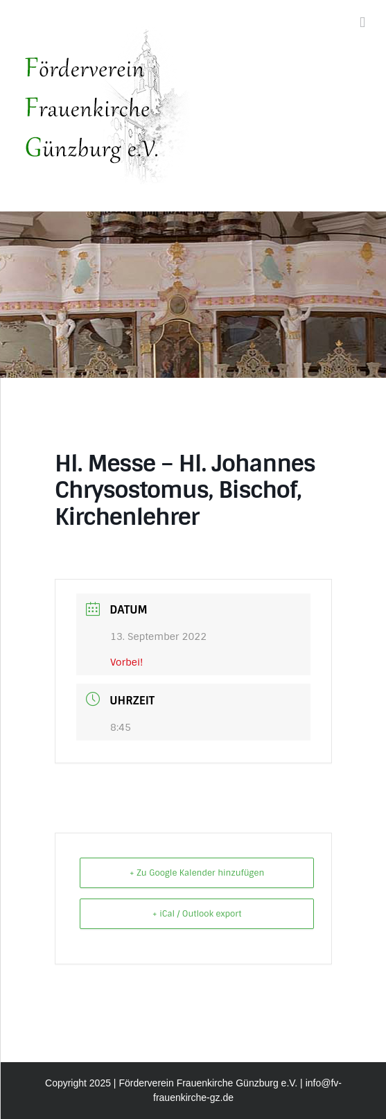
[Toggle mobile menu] (362, 22)
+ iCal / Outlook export (197, 913)
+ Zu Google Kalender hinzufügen (197, 872)
